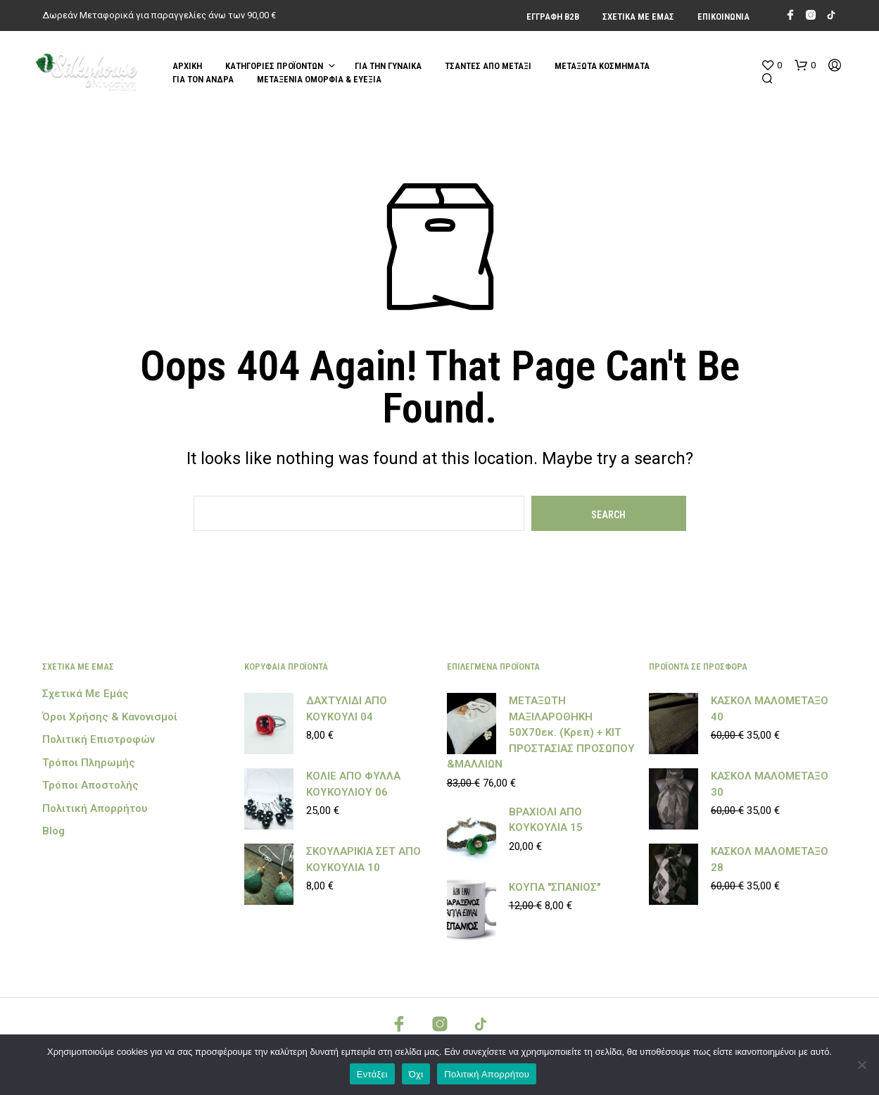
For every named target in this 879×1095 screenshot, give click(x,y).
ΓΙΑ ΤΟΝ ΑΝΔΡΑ (203, 79)
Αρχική (187, 66)
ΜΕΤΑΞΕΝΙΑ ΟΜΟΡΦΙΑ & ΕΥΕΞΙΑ (319, 79)
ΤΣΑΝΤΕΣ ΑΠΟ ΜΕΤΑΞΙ (488, 66)
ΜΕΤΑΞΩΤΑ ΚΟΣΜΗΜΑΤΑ (602, 66)
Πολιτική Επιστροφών (98, 739)
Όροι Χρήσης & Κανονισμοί (109, 717)
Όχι (416, 1074)
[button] (771, 65)
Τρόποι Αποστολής (90, 785)
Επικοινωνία (723, 16)
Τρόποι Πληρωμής (88, 762)
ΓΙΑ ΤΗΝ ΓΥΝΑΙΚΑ (388, 66)
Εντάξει (372, 1074)
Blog (53, 831)
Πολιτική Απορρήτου (95, 808)
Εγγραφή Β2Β (552, 16)
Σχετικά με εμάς (638, 16)
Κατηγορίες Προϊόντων (274, 66)
